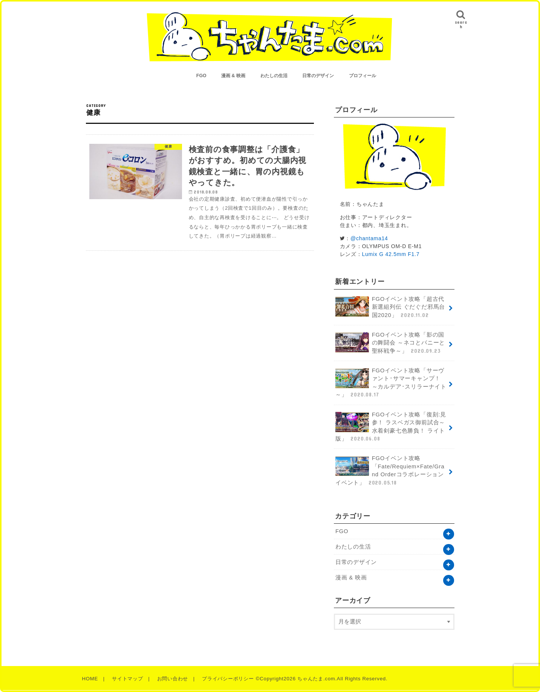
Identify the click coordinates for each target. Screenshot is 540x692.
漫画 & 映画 (233, 75)
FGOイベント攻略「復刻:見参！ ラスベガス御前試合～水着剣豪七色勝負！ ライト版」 (390, 427)
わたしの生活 (274, 75)
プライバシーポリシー (228, 678)
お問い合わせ (172, 678)
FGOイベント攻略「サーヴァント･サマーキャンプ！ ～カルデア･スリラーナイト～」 (391, 383)
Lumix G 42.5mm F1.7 (391, 254)
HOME (90, 678)
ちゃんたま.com (316, 678)
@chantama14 (369, 238)
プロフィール (362, 75)
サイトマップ (127, 678)
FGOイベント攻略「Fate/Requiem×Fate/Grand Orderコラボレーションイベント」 (390, 470)
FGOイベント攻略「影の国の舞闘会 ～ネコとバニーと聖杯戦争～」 (390, 343)
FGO (201, 75)
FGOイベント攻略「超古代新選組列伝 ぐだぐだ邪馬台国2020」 (390, 307)
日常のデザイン (318, 75)
